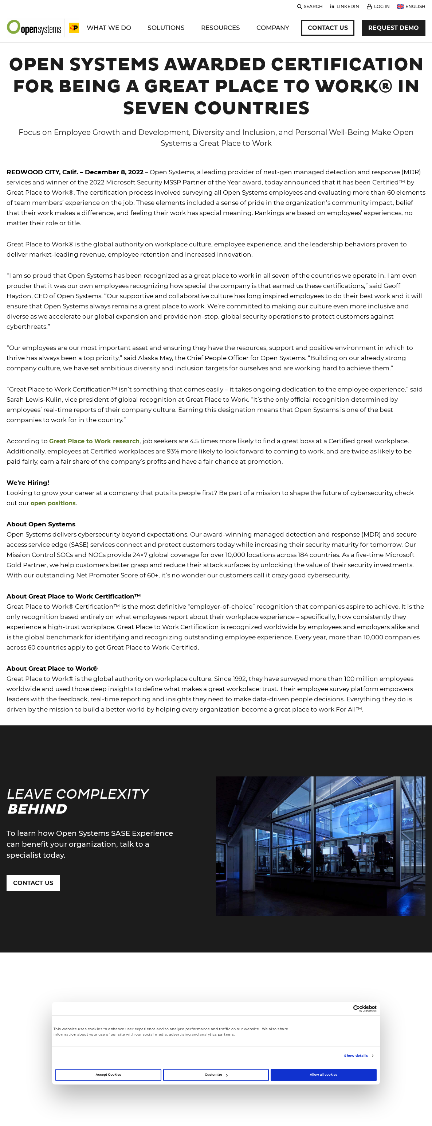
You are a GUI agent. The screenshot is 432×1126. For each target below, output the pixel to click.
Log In (382, 6)
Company (272, 27)
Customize (216, 1075)
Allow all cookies (323, 1075)
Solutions (166, 27)
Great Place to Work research (94, 441)
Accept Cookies (108, 1075)
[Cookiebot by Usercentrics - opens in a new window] (345, 1008)
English (415, 6)
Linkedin (348, 6)
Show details (356, 1055)
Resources (220, 27)
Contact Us (328, 27)
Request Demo (393, 27)
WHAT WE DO (109, 27)
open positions (53, 503)
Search (313, 6)
